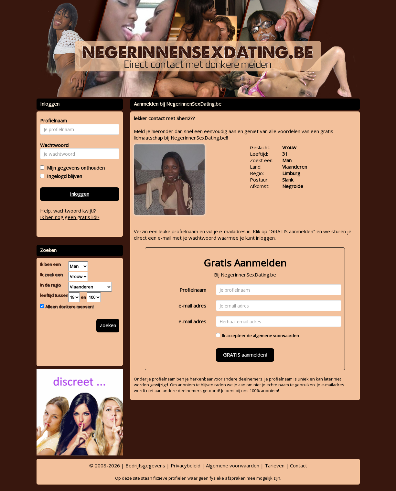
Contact (298, 465)
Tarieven (274, 465)
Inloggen (79, 194)
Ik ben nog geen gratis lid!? (70, 217)
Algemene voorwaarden (232, 465)
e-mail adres (192, 305)
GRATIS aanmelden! (245, 354)
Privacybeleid (185, 465)
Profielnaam (192, 290)
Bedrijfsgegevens (145, 465)
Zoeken (108, 325)
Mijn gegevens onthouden (74, 167)
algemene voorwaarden (276, 336)
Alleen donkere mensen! (68, 306)
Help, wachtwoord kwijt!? (68, 210)
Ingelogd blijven (63, 176)
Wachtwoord (52, 145)
